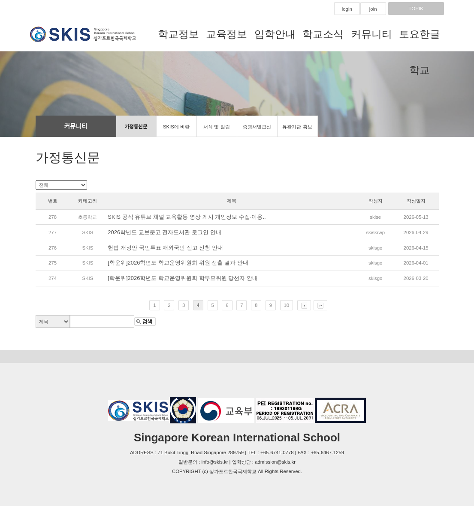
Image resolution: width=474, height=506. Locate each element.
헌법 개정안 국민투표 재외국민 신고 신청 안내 (165, 247)
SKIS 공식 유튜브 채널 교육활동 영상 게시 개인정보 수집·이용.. (187, 217)
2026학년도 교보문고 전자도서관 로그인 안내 (164, 232)
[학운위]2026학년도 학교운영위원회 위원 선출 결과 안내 (178, 262)
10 (287, 305)
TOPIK (416, 8)
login (347, 9)
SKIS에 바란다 (176, 130)
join (373, 9)
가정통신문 (136, 126)
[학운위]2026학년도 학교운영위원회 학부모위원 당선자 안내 (183, 278)
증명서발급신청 (257, 130)
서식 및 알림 (216, 126)
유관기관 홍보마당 (297, 130)
